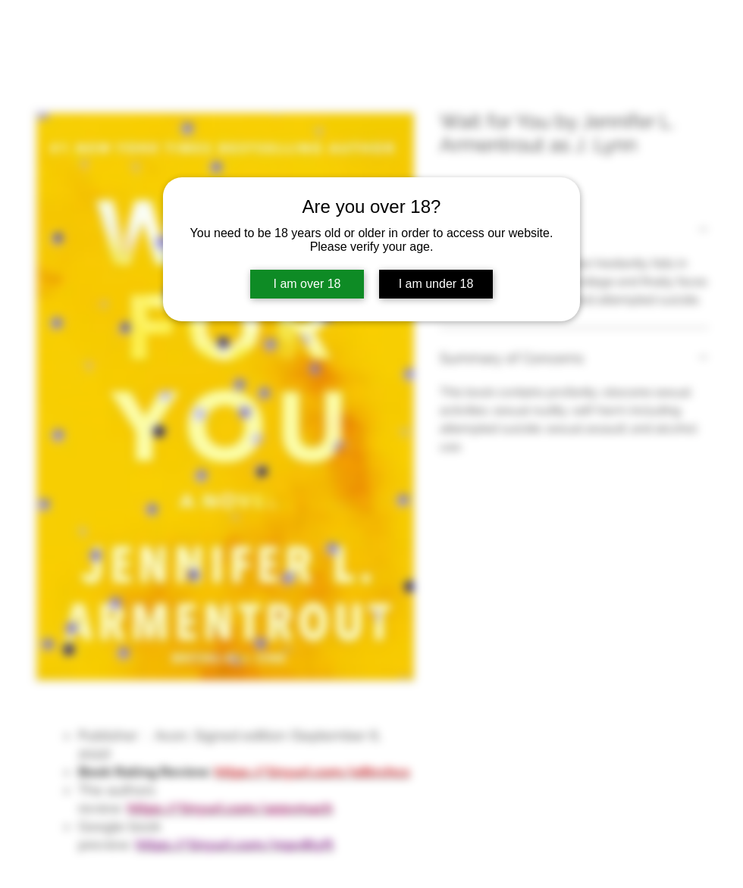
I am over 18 (307, 283)
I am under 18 (436, 283)
